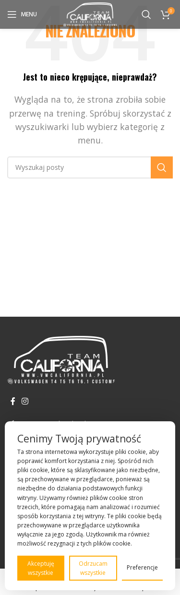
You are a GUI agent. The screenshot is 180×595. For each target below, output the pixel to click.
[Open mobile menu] (22, 14)
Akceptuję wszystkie (40, 568)
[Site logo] (90, 13)
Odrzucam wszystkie (93, 568)
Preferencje (142, 567)
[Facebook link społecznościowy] (12, 401)
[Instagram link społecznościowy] (24, 401)
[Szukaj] (146, 14)
